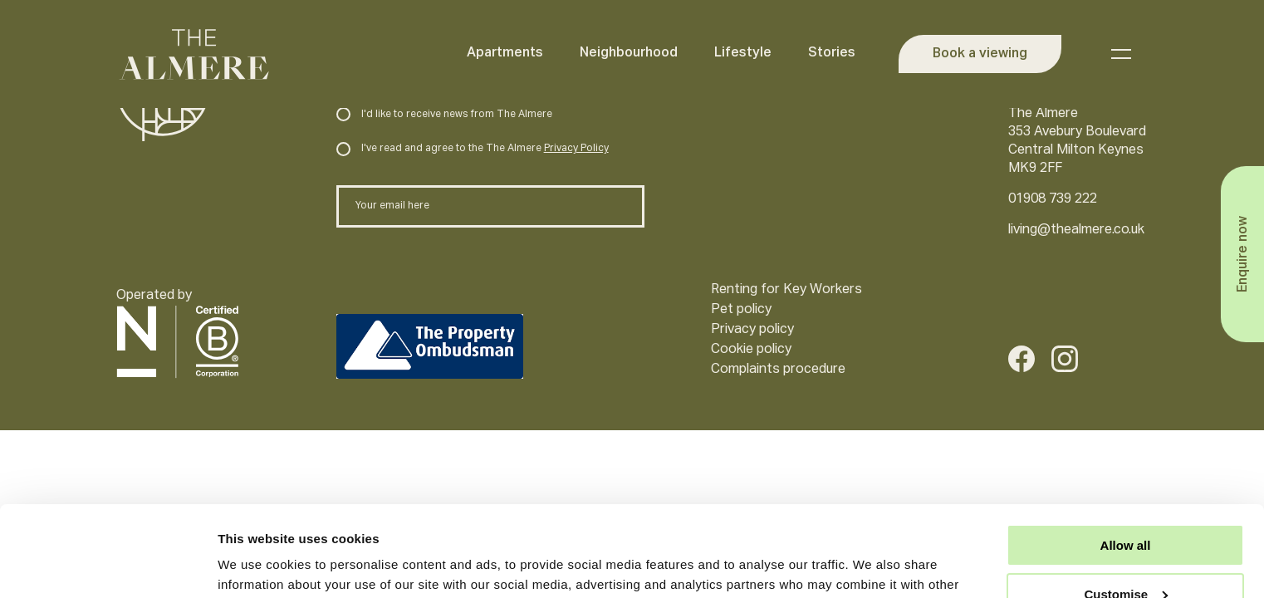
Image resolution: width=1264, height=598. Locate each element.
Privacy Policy (576, 149)
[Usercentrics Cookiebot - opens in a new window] (107, 565)
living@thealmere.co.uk (1076, 230)
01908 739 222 (1052, 199)
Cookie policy (751, 349)
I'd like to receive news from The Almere (443, 115)
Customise (1126, 509)
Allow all (1125, 460)
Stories (831, 53)
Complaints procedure (778, 369)
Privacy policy (752, 329)
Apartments (505, 53)
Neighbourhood (629, 53)
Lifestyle (743, 53)
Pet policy (741, 309)
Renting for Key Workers (786, 290)
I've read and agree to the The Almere (472, 149)
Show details (256, 565)
